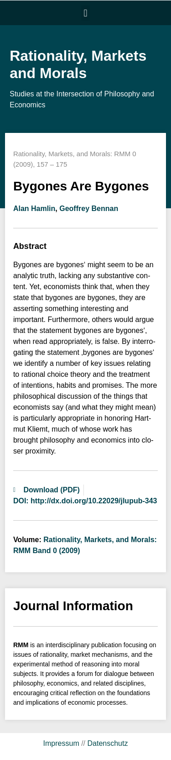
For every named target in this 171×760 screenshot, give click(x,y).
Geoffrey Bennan (88, 208)
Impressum (61, 743)
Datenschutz (107, 743)
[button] (85, 13)
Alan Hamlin (34, 208)
